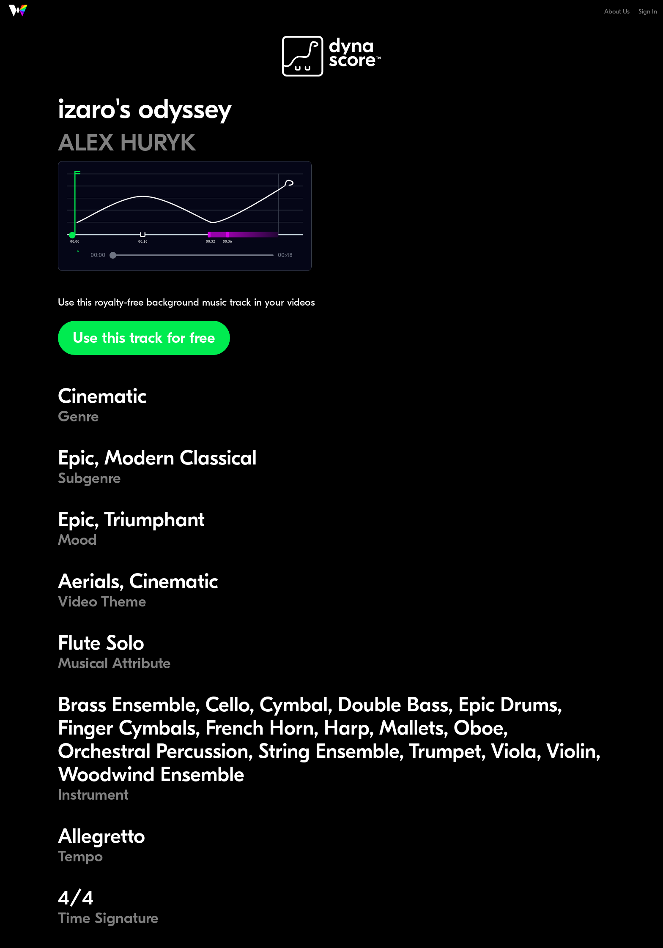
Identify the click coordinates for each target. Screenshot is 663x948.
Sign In (647, 11)
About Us (617, 11)
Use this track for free (144, 338)
